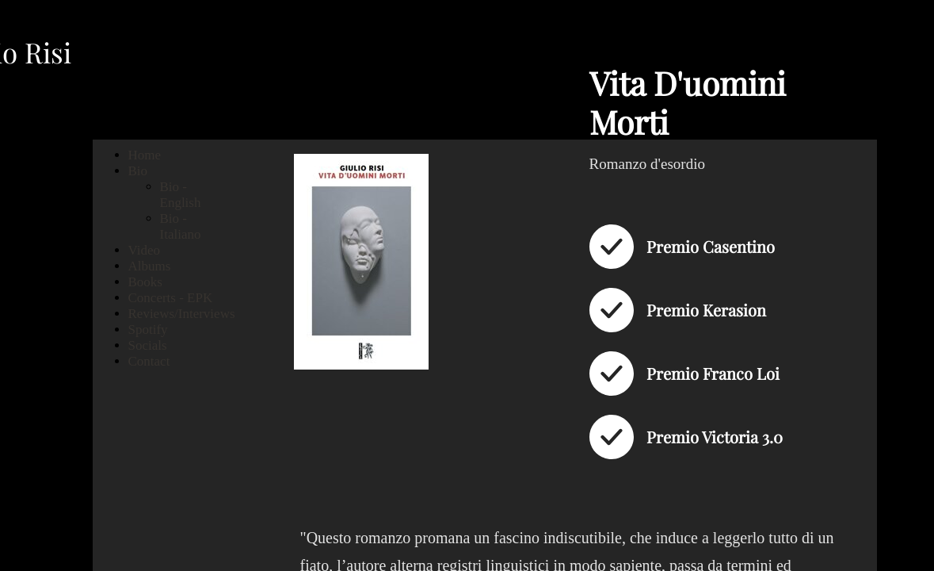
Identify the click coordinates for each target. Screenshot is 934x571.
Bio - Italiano (180, 226)
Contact (149, 361)
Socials (147, 345)
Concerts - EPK (170, 297)
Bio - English (180, 194)
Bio (138, 170)
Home (145, 155)
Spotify (148, 329)
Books (145, 281)
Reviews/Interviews (181, 313)
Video (144, 250)
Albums (149, 266)
